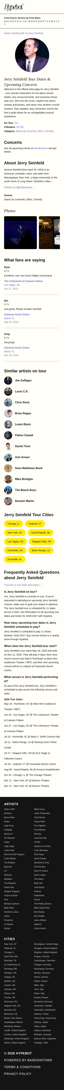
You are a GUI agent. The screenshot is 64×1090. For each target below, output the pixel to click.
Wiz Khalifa (39, 916)
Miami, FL (9, 318)
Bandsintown (41, 148)
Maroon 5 (8, 834)
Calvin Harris (40, 928)
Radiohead (39, 895)
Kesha (37, 899)
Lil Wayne (8, 924)
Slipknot (37, 924)
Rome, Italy (39, 993)
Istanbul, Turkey (41, 1014)
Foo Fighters (40, 825)
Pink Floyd (39, 854)
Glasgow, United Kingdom (46, 948)
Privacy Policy (18, 1074)
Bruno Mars (9, 817)
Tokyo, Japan (40, 1026)
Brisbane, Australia (42, 1034)
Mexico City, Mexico (13, 1018)
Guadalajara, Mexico (13, 1022)
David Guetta (40, 858)
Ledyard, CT (35, 523)
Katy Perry (9, 825)
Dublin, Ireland (40, 981)
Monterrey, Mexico (12, 1026)
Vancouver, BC (11, 1001)
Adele (6, 842)
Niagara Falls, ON (41, 541)
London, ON (9, 985)
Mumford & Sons (41, 862)
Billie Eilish (9, 908)
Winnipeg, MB (10, 969)
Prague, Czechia (41, 956)
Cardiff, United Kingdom (15, 1030)
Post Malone (40, 830)
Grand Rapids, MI (40, 532)
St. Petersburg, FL (12, 964)
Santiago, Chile (41, 1043)
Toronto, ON (9, 997)
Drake (7, 821)
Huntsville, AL (15, 559)
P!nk (6, 899)
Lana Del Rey (40, 838)
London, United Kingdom (15, 1034)
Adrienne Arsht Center (17, 314)
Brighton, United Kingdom (46, 952)
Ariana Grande (10, 895)
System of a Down (42, 846)
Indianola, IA (10, 948)
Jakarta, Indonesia (42, 1030)
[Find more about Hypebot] (32, 7)
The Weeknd (10, 883)
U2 (5, 871)
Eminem (8, 813)
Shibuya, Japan (41, 1022)
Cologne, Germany (42, 964)
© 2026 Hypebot (18, 1053)
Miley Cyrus (39, 809)
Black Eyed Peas (42, 908)
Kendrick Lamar (11, 912)
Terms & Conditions (22, 1067)
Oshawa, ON (10, 989)
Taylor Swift (9, 809)
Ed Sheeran (9, 838)
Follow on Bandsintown (19, 187)
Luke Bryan (39, 887)
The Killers (39, 879)
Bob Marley (39, 912)
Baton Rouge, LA (41, 550)
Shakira (37, 891)
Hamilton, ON (10, 973)
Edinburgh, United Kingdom (16, 1038)
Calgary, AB (9, 977)
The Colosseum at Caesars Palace (23, 281)
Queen (7, 928)
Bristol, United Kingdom (14, 1043)
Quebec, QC (10, 981)
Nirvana (37, 834)
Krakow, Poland (41, 997)
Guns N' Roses (41, 871)
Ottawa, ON (9, 993)
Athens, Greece (41, 977)
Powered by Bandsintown (28, 1060)
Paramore (8, 920)
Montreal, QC (10, 1010)
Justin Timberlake (42, 813)
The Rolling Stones (42, 904)
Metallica (8, 879)
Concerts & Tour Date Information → (23, 585)
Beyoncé (8, 867)
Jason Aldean (40, 920)
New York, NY (15, 532)
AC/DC (37, 842)
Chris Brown (39, 817)
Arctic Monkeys (41, 850)
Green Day (9, 887)
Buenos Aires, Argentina (45, 1038)
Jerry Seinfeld (36, 33)
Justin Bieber (10, 858)
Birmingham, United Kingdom (47, 944)
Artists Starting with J (15, 33)
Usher (7, 916)
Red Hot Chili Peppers (14, 854)
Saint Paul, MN (11, 956)
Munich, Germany (42, 973)
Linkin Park (9, 850)
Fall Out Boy (39, 867)
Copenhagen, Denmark (44, 960)
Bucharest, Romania (43, 1001)
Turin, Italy (39, 989)
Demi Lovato (40, 875)
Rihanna (8, 875)
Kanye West (39, 821)
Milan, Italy (39, 985)
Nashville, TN (10, 960)
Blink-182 (38, 883)
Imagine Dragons (12, 891)
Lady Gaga (9, 846)
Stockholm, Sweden (43, 1006)
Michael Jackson (11, 904)
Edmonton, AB (10, 1014)
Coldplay (8, 830)
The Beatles (9, 862)
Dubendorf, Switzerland (44, 1010)
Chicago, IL (14, 523)
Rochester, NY (15, 550)
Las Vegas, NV (12, 284)
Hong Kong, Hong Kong (45, 1018)
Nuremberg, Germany (44, 969)
